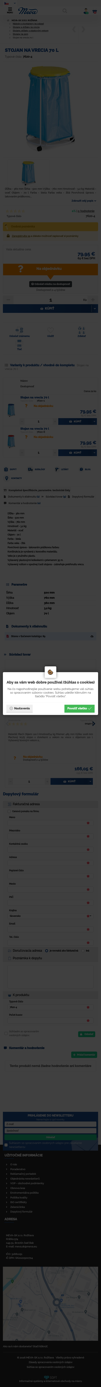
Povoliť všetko (79, 708)
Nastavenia (19, 708)
